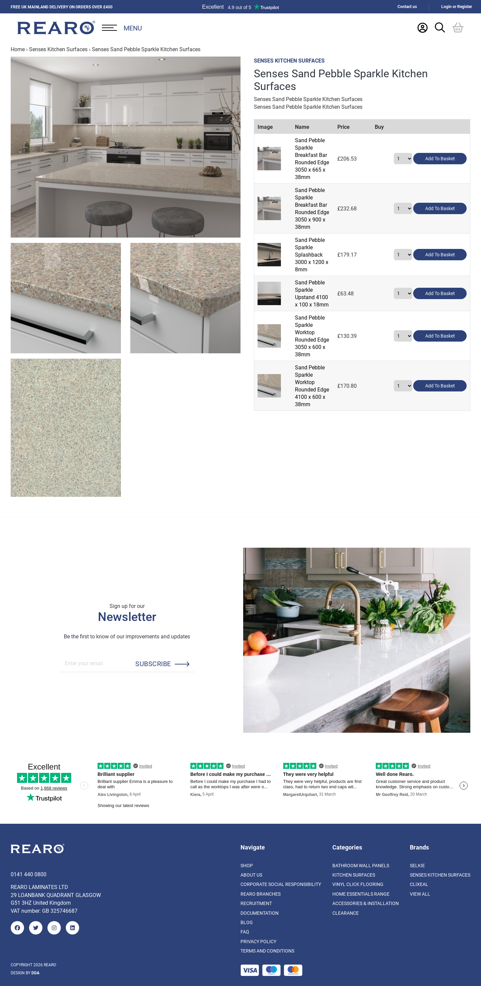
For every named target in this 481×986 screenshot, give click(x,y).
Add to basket (440, 148)
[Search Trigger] (440, 27)
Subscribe (153, 663)
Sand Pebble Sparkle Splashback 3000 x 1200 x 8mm (317, 206)
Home (18, 49)
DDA (35, 972)
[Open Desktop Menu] (122, 28)
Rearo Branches (260, 894)
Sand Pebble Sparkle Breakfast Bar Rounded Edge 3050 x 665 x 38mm (322, 148)
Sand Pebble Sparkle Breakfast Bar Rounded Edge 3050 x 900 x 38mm (322, 177)
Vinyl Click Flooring (357, 884)
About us (251, 875)
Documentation (259, 913)
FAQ (244, 931)
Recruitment (256, 903)
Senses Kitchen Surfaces (58, 49)
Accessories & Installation (365, 903)
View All (420, 894)
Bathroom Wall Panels (360, 865)
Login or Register (456, 6)
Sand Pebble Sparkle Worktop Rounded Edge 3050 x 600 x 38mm (321, 264)
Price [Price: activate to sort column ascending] (374, 126)
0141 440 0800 (28, 874)
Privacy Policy (258, 941)
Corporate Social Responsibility (280, 884)
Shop (246, 865)
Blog (246, 922)
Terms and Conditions (267, 951)
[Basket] (458, 27)
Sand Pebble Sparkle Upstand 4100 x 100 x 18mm (321, 235)
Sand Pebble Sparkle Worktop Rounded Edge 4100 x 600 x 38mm (321, 293)
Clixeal (419, 884)
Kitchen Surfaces (353, 875)
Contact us (407, 6)
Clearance (345, 913)
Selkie (417, 865)
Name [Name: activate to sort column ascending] (293, 126)
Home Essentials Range (360, 894)
